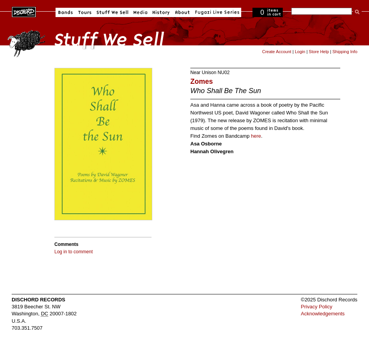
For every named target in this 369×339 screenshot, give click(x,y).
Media (140, 12)
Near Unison (203, 72)
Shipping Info (344, 51)
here (256, 136)
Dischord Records (24, 11)
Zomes (201, 81)
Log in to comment (73, 251)
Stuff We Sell (112, 12)
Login (300, 51)
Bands (65, 12)
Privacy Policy (316, 307)
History (161, 12)
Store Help (319, 51)
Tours (84, 12)
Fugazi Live (216, 12)
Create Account (276, 51)
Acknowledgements (323, 314)
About (182, 12)
